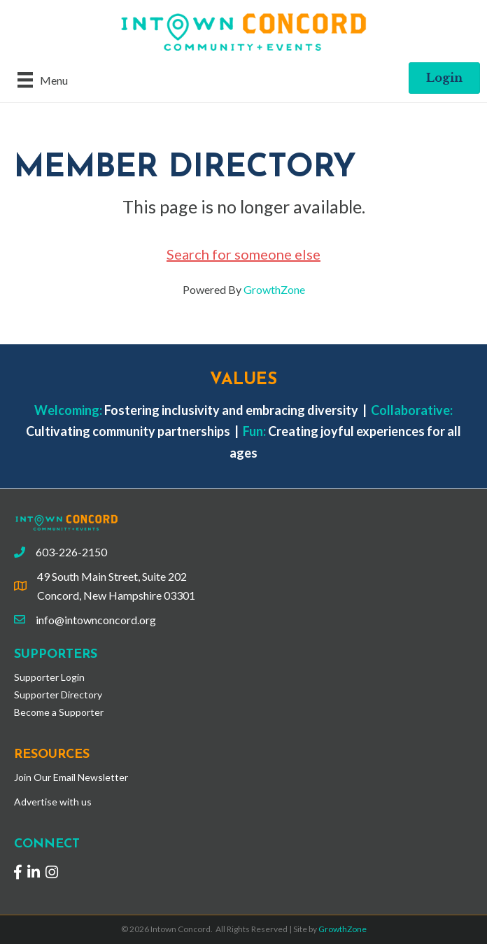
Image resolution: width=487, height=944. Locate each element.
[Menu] (42, 79)
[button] (444, 78)
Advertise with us (53, 802)
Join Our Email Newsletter (71, 777)
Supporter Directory (58, 694)
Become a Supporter (59, 712)
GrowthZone (274, 289)
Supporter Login (49, 677)
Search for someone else (243, 254)
